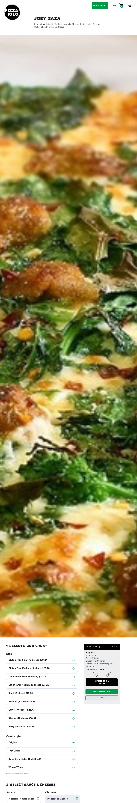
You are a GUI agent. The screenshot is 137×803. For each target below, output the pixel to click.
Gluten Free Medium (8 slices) (29, 668)
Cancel (102, 698)
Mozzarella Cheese (57, 799)
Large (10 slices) (21, 710)
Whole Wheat (16, 767)
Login (114, 5)
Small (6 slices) (20, 693)
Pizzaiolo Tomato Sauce (21, 799)
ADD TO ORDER (102, 691)
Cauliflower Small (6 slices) (27, 677)
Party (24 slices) (21, 727)
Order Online (100, 5)
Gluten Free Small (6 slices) (27, 660)
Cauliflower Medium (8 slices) (28, 685)
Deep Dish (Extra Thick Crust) (24, 759)
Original (12, 743)
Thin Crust (14, 751)
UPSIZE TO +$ (102, 682)
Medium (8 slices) (22, 702)
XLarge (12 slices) (22, 718)
